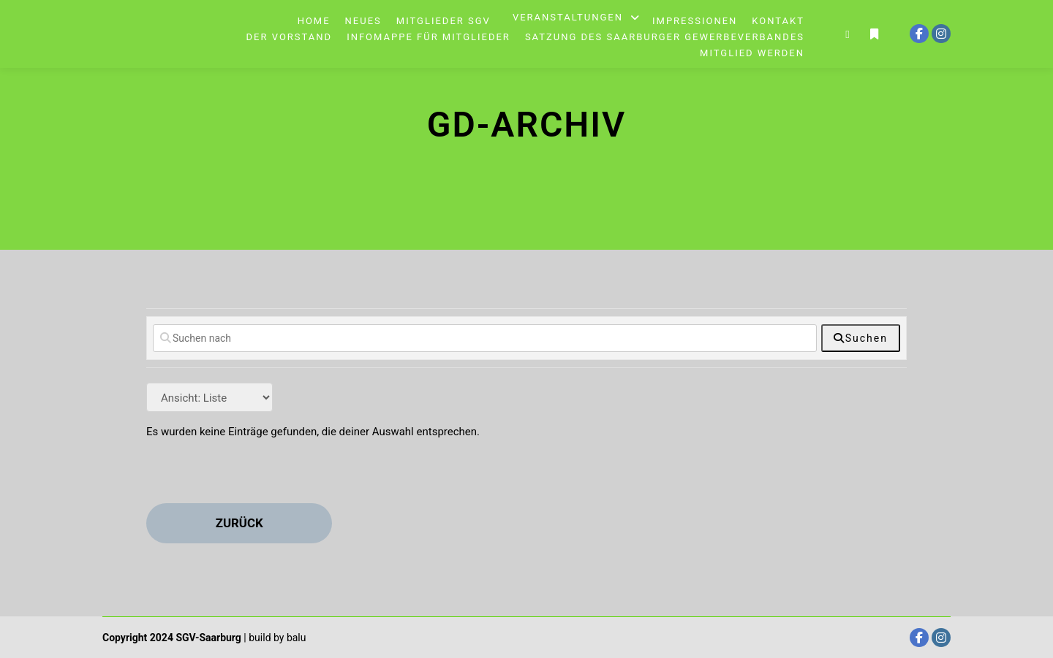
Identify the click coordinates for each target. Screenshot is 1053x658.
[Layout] (209, 397)
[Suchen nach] (485, 338)
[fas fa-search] (860, 338)
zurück (239, 523)
